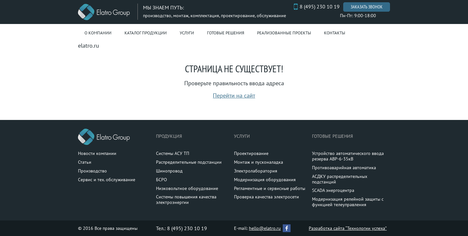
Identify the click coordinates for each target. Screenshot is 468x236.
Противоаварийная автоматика (344, 168)
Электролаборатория (255, 171)
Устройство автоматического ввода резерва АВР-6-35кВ (348, 156)
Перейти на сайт (234, 95)
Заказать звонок (367, 7)
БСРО (161, 180)
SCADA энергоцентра (333, 190)
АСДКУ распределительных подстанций (339, 179)
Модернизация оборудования (265, 180)
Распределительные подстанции (189, 162)
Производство (92, 171)
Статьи (84, 162)
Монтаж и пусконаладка (258, 162)
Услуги (187, 33)
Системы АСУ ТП (172, 153)
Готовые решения (225, 33)
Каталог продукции (145, 33)
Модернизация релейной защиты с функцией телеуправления (348, 201)
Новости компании (97, 153)
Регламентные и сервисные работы (269, 188)
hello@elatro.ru (265, 228)
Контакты (334, 33)
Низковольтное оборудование (187, 188)
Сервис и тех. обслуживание (106, 180)
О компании (97, 33)
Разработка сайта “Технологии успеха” (348, 228)
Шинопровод (169, 171)
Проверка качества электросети (266, 197)
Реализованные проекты (284, 33)
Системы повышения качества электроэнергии (186, 199)
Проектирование (251, 153)
